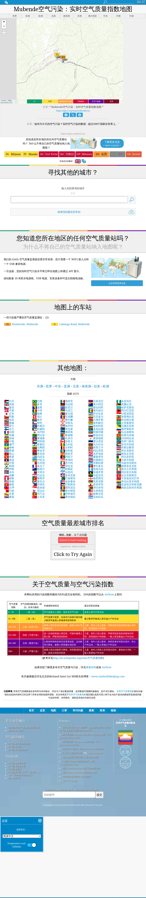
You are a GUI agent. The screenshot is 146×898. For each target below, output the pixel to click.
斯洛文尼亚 (125, 453)
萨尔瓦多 (95, 413)
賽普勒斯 (95, 438)
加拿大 (66, 441)
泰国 (9, 496)
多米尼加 (67, 475)
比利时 (66, 447)
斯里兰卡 (95, 447)
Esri (10, 102)
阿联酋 (38, 441)
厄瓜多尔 (95, 416)
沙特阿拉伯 (125, 438)
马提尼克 (95, 475)
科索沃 (38, 426)
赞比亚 (38, 435)
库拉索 (66, 429)
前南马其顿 (125, 435)
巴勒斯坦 (67, 484)
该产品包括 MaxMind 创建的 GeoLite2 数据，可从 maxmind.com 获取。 (85, 736)
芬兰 (9, 429)
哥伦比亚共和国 (127, 481)
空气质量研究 (15, 737)
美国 (9, 481)
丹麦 (9, 410)
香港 (9, 456)
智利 (37, 423)
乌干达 (38, 493)
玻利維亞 (95, 423)
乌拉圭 (38, 456)
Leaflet (3, 100)
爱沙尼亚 (95, 441)
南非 (37, 419)
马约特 (38, 432)
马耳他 (38, 462)
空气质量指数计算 (16, 765)
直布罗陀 (95, 484)
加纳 (9, 438)
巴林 (9, 490)
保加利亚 (95, 426)
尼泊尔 (38, 490)
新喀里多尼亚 (126, 466)
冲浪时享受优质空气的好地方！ (77, 776)
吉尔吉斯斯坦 (126, 475)
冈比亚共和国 (126, 472)
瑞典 (37, 413)
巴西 (37, 401)
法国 (9, 432)
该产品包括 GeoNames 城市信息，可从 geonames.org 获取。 (79, 743)
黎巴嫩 (66, 419)
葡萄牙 (38, 478)
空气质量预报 (14, 768)
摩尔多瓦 (95, 466)
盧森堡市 (95, 456)
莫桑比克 (123, 404)
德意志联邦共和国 (129, 487)
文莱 (9, 493)
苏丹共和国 (125, 444)
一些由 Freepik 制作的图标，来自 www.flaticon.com (77, 762)
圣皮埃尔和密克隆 (129, 484)
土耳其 (38, 496)
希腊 (9, 450)
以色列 (66, 472)
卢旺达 (38, 459)
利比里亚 (95, 450)
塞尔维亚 (67, 490)
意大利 (66, 462)
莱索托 (38, 444)
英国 (9, 404)
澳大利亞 (95, 404)
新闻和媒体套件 (15, 730)
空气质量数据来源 (16, 762)
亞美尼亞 (95, 401)
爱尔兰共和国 (126, 469)
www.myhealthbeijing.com (108, 676)
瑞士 (37, 416)
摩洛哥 (38, 450)
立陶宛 (38, 447)
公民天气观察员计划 (72, 752)
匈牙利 (66, 426)
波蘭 (9, 475)
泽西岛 (66, 423)
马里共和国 (125, 459)
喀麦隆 (66, 435)
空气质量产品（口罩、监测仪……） (24, 771)
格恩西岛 (95, 478)
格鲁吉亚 (95, 493)
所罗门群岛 (125, 441)
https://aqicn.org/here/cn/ (73, 133)
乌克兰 (66, 410)
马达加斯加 (125, 432)
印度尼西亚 (125, 413)
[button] (4, 22)
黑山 (9, 453)
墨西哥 (66, 401)
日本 (9, 413)
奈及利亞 (123, 401)
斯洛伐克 (95, 435)
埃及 (9, 419)
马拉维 (66, 404)
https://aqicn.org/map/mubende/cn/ (73, 110)
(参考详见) (73, 630)
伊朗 (9, 469)
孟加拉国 (95, 429)
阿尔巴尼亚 (125, 410)
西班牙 (66, 453)
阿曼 (9, 416)
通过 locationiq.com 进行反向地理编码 (81, 768)
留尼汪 (66, 407)
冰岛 (9, 472)
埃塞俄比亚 (125, 416)
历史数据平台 (14, 777)
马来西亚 (95, 490)
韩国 (9, 466)
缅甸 (9, 447)
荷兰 (9, 426)
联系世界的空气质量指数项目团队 (24, 727)
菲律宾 (38, 484)
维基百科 (91, 667)
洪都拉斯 (95, 462)
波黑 (37, 407)
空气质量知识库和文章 (19, 743)
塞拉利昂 (95, 407)
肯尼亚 (38, 453)
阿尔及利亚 (125, 456)
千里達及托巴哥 (127, 478)
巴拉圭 (38, 475)
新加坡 (38, 487)
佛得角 (66, 432)
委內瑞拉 (67, 496)
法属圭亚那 (125, 426)
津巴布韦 (95, 487)
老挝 (9, 459)
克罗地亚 (95, 453)
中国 (9, 441)
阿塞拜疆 (95, 432)
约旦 (9, 401)
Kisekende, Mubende (21, 324)
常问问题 (11, 756)
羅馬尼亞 (67, 487)
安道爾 (66, 416)
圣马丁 (38, 466)
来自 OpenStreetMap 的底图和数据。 (80, 772)
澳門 (9, 444)
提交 (99, 794)
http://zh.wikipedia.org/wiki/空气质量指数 (78, 658)
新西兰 (38, 469)
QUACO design (69, 780)
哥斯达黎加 (125, 447)
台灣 (9, 487)
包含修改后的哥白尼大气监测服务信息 (80, 756)
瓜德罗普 (95, 472)
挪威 (9, 423)
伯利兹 (66, 450)
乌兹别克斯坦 (126, 462)
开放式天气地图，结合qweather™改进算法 (83, 748)
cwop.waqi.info (95, 752)
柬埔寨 (38, 438)
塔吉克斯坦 (125, 450)
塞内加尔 (95, 410)
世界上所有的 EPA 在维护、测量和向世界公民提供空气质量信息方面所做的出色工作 (84, 729)
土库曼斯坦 (125, 423)
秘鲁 (9, 478)
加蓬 (9, 435)
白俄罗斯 (95, 419)
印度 (9, 462)
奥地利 (66, 459)
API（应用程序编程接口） (20, 774)
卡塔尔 (38, 472)
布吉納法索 (125, 419)
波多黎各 (67, 481)
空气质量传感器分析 (17, 749)
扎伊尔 (66, 438)
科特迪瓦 (67, 493)
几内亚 (66, 444)
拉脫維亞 (95, 459)
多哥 (37, 404)
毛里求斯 (95, 481)
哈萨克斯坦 (125, 407)
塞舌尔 (38, 481)
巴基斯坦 (67, 478)
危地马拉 (95, 469)
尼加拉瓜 (95, 496)
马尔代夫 (95, 444)
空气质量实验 (14, 746)
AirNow (109, 594)
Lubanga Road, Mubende (70, 324)
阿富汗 (66, 456)
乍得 (37, 410)
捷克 (9, 407)
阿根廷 (66, 469)
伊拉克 (66, 466)
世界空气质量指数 (125, 691)
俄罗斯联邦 (125, 429)
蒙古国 (66, 413)
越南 (9, 484)
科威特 (38, 429)
